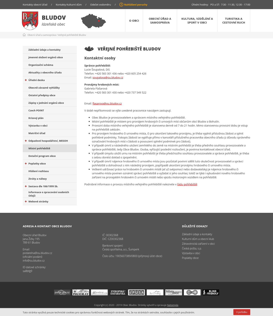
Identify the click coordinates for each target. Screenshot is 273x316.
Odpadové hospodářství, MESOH (46, 140)
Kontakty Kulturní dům (69, 4)
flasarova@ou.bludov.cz (107, 103)
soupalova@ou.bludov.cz (108, 77)
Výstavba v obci (37, 125)
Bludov (54, 17)
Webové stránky (36, 201)
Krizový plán (36, 118)
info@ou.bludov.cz (34, 260)
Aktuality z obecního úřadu (45, 72)
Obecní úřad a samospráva (160, 20)
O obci (134, 20)
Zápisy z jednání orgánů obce (46, 103)
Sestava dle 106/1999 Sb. (41, 186)
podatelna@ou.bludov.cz (37, 253)
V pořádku (241, 312)
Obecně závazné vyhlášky (44, 87)
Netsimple (172, 305)
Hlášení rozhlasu (38, 171)
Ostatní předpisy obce (41, 95)
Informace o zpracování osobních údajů (48, 193)
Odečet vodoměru (100, 4)
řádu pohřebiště (187, 184)
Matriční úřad (36, 133)
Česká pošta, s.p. (192, 248)
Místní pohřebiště (39, 148)
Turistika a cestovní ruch (233, 20)
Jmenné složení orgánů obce (45, 57)
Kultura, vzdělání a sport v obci (197, 20)
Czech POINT (36, 110)
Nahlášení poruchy (135, 4)
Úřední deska (35, 80)
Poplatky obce (35, 163)
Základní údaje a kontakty (44, 49)
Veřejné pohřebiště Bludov (72, 35)
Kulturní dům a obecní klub (198, 239)
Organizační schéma (40, 65)
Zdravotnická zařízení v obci (198, 243)
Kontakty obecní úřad (35, 4)
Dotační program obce (42, 156)
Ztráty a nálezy (37, 178)
